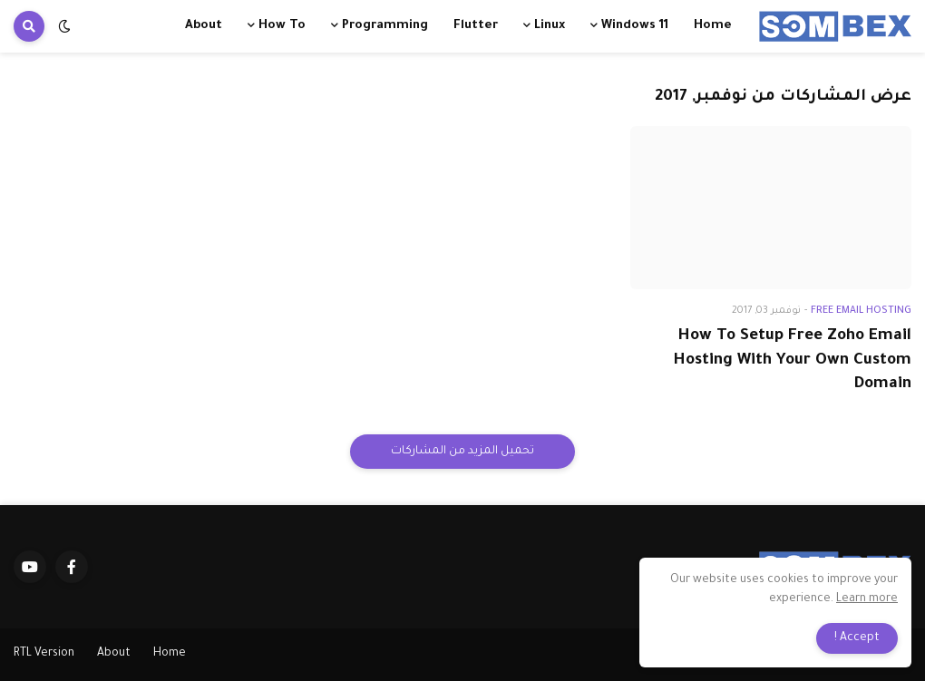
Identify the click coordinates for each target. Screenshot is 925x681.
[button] (64, 26)
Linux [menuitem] (549, 26)
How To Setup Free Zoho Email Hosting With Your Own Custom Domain (792, 361)
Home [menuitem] (713, 26)
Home (169, 653)
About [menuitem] (203, 26)
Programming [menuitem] (385, 26)
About (114, 653)
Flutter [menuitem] (475, 26)
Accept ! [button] (857, 638)
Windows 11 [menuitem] (634, 26)
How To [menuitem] (282, 26)
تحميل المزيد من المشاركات (462, 451)
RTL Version (44, 653)
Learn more (867, 599)
